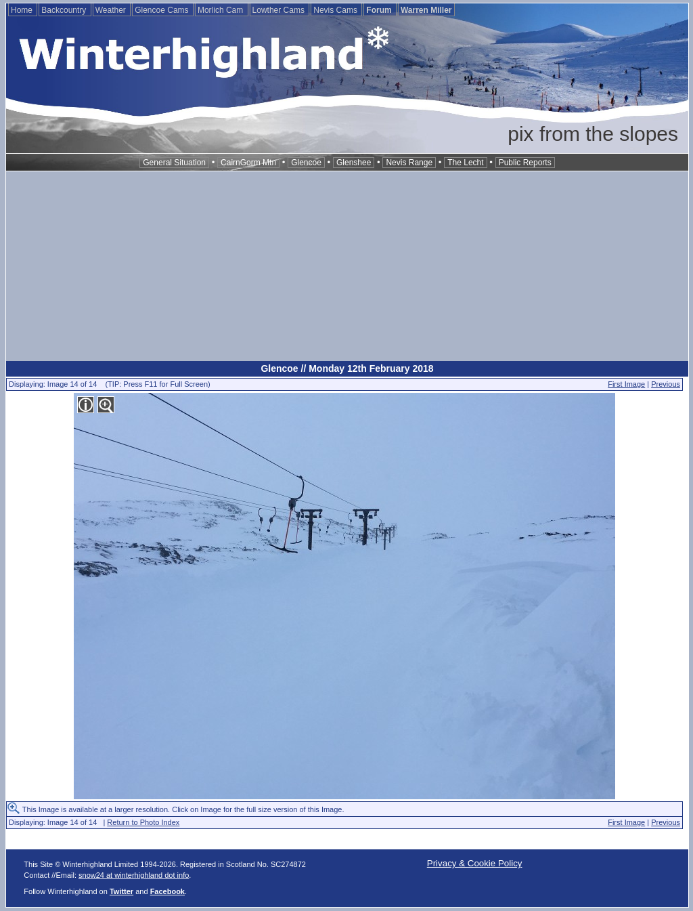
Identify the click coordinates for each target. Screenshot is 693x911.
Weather (111, 10)
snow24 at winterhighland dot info (134, 875)
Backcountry (64, 10)
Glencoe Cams (163, 10)
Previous (665, 384)
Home (23, 10)
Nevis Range (409, 162)
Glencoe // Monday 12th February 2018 (347, 368)
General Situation (174, 162)
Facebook (167, 891)
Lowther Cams (279, 10)
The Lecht (465, 162)
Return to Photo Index (143, 822)
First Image (626, 384)
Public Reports (525, 162)
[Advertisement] (347, 266)
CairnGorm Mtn (248, 162)
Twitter (121, 891)
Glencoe (306, 162)
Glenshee (353, 162)
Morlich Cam (222, 10)
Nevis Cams (336, 10)
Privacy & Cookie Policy (474, 863)
